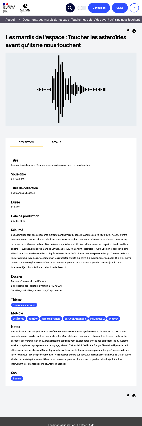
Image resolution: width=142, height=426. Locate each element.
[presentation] (22, 142)
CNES (119, 8)
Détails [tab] (56, 142)
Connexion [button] (99, 8)
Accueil (10, 19)
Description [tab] (26, 142)
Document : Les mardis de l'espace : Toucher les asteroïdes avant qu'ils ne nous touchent (81, 19)
